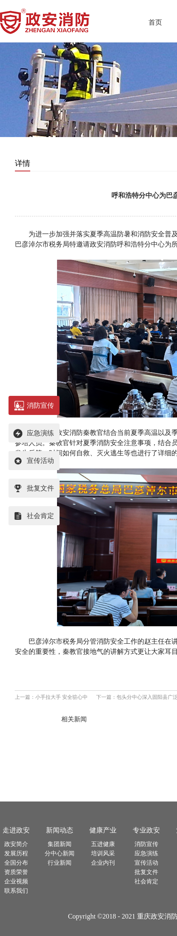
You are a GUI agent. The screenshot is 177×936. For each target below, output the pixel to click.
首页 (155, 22)
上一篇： (51, 697)
